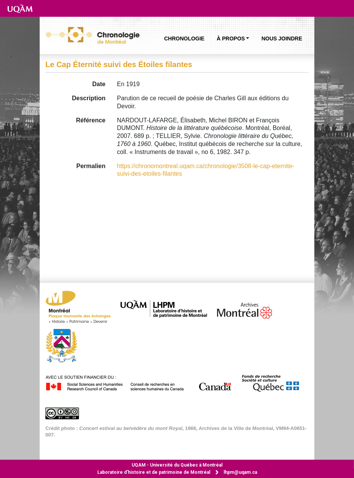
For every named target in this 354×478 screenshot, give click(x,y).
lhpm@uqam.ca (240, 472)
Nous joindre (281, 38)
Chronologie (184, 38)
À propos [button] (231, 38)
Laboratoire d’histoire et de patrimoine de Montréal (153, 472)
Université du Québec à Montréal (177, 465)
